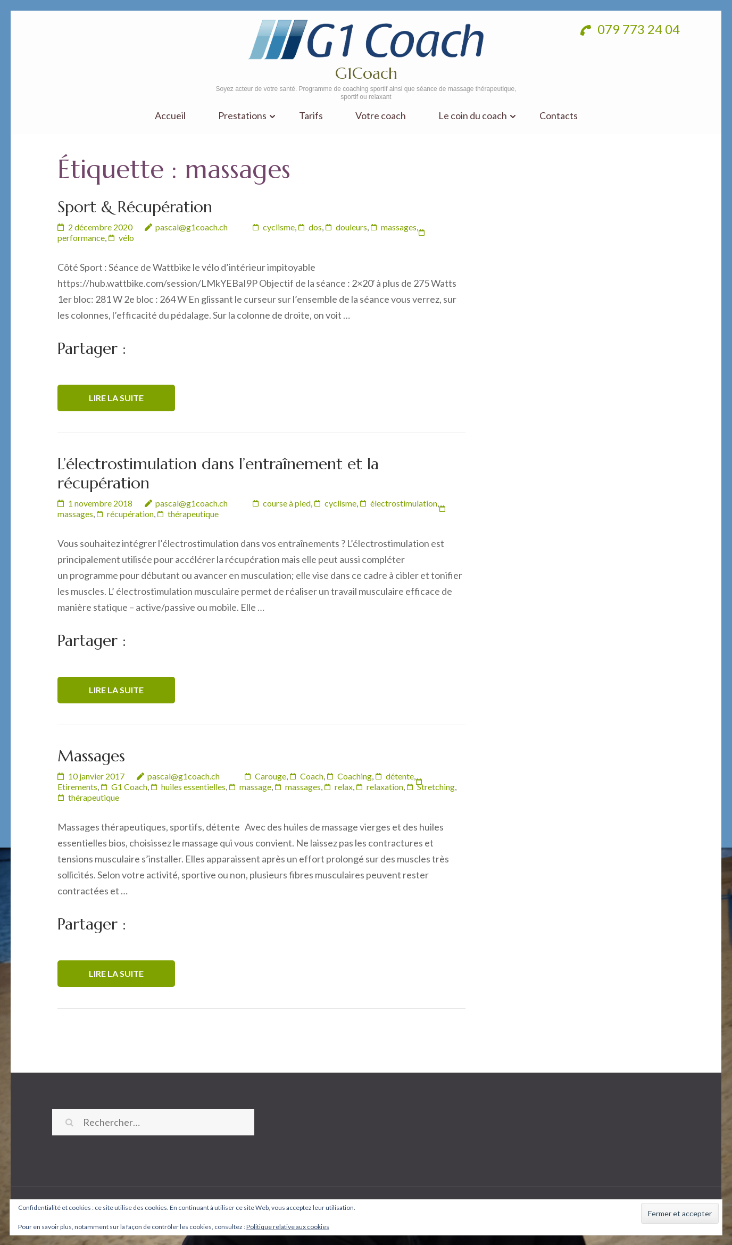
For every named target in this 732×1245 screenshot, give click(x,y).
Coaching (354, 776)
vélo (126, 238)
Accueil (170, 115)
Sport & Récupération (134, 207)
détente (400, 776)
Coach (311, 776)
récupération (130, 514)
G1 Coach (129, 787)
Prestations (242, 115)
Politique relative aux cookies (287, 1227)
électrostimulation (403, 503)
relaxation (385, 787)
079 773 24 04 (630, 29)
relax (344, 787)
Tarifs (311, 115)
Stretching (436, 787)
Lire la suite (116, 398)
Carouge (270, 776)
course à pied (287, 503)
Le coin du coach (472, 115)
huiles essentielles (193, 787)
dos (315, 227)
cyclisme (279, 227)
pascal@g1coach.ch (191, 227)
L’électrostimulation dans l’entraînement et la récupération (218, 473)
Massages (91, 756)
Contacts (558, 115)
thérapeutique (193, 514)
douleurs (351, 227)
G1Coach (366, 73)
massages (399, 227)
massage (255, 787)
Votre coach (380, 115)
